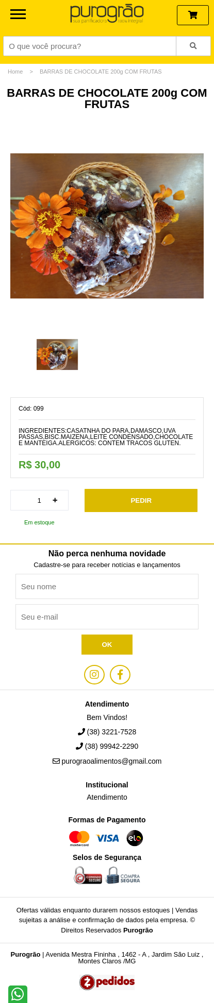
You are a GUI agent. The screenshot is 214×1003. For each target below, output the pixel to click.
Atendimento (107, 797)
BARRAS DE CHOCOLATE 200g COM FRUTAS (101, 71)
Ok (107, 644)
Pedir (141, 500)
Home (15, 71)
